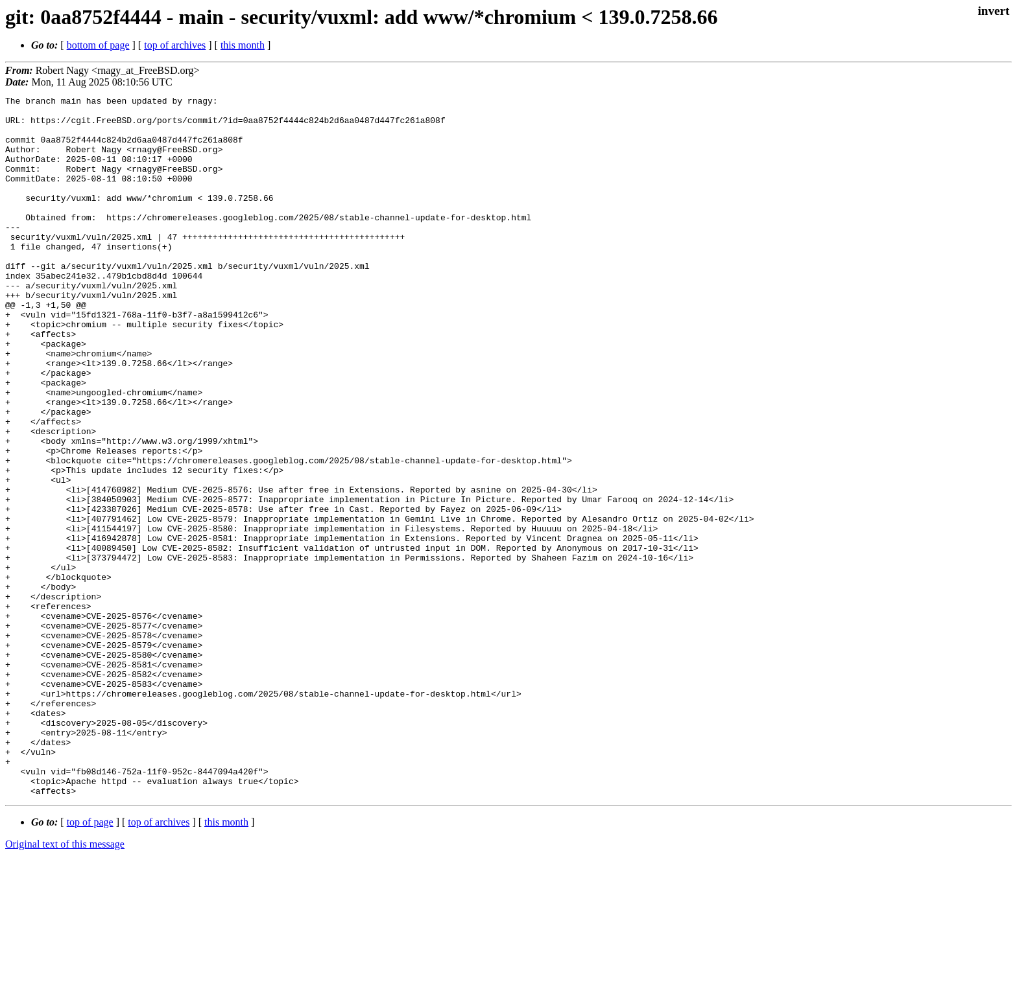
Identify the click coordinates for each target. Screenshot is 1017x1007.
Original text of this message (65, 984)
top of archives (175, 45)
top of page (90, 961)
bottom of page (98, 45)
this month (243, 45)
